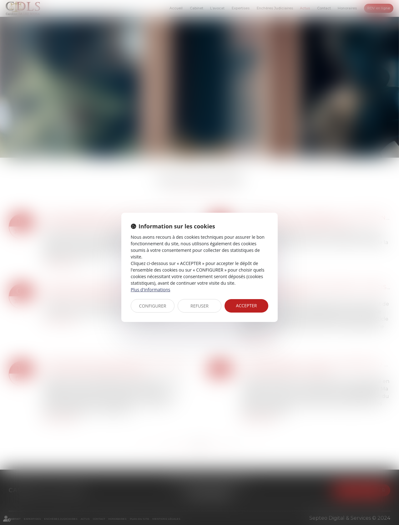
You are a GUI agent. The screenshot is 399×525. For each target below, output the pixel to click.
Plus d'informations (150, 290)
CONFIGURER (152, 306)
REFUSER (199, 306)
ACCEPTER (246, 305)
